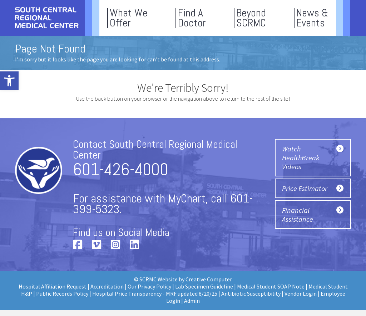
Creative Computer (209, 279)
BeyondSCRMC (251, 18)
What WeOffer (129, 18)
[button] (9, 80)
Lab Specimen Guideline (204, 286)
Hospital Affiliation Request (52, 286)
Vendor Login (301, 293)
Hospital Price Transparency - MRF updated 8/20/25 (154, 293)
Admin (192, 300)
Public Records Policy (62, 293)
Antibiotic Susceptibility (251, 293)
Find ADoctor (192, 18)
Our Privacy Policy (149, 286)
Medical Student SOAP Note (271, 286)
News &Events (312, 18)
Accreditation (107, 286)
